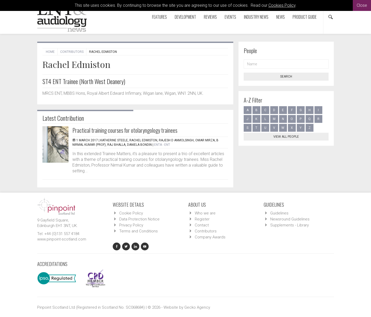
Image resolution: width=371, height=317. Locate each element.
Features (159, 17)
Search (286, 76)
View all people (286, 136)
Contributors (72, 52)
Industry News (256, 17)
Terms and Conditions (138, 231)
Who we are (205, 213)
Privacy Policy (131, 225)
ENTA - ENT (162, 145)
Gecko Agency (197, 307)
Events (230, 17)
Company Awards (210, 237)
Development (185, 17)
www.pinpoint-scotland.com (61, 239)
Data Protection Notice (139, 219)
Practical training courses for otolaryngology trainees (124, 130)
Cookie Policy (131, 213)
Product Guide (305, 17)
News (280, 17)
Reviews (210, 17)
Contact (202, 225)
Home (50, 52)
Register (202, 219)
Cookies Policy (281, 5)
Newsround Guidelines (290, 219)
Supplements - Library (289, 225)
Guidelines (279, 213)
